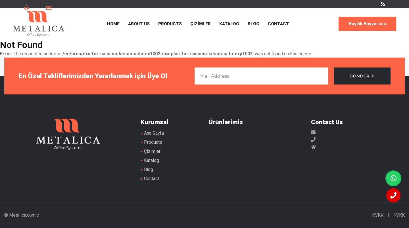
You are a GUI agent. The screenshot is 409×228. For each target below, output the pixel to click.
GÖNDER (362, 76)
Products (153, 142)
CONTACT (278, 23)
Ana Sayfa (154, 133)
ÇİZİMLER (200, 23)
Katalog (151, 160)
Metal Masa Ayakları (38, 24)
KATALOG (229, 23)
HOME (113, 23)
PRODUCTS (170, 23)
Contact (151, 178)
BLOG (253, 23)
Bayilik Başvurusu (367, 23)
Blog (148, 169)
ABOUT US (139, 23)
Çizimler (152, 151)
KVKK (377, 215)
